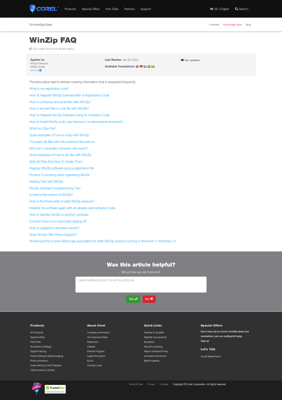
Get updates (190, 60)
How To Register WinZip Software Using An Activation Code (69, 115)
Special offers (37, 337)
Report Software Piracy (156, 351)
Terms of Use (136, 384)
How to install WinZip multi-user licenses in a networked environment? (76, 121)
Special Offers (91, 9)
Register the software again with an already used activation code (72, 208)
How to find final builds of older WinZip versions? (61, 201)
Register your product (155, 337)
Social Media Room (211, 356)
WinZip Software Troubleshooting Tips (54, 188)
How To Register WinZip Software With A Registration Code (69, 95)
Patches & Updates (154, 332)
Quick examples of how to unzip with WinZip (59, 135)
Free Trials (112, 9)
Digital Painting (38, 351)
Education (149, 341)
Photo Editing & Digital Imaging (46, 356)
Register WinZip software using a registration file (61, 168)
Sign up (205, 340)
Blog (248, 24)
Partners (129, 9)
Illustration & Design (41, 346)
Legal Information (96, 356)
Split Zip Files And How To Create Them (55, 161)
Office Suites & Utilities (42, 370)
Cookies (164, 384)
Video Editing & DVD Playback (45, 365)
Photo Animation (39, 360)
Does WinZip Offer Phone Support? (53, 234)
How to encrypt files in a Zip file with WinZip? (59, 108)
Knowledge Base (232, 24)
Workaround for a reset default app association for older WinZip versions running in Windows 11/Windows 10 (102, 241)
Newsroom (93, 341)
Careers (91, 346)
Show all (36, 70)
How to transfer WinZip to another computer (59, 214)
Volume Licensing (153, 346)
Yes (133, 299)
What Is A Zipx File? (42, 128)
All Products (36, 332)
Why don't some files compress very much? (58, 148)
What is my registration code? (49, 88)
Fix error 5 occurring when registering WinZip (59, 175)
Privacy (151, 384)
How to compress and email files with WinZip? (60, 102)
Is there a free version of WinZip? (51, 194)
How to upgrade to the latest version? (54, 228)
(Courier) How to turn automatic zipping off (57, 221)
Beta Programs (151, 360)
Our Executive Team (97, 337)
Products (70, 9)
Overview (214, 24)
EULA (90, 360)
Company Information (98, 332)
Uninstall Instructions (155, 356)
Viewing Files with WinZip (46, 181)
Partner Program (95, 351)
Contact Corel (94, 365)
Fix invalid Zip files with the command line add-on (62, 141)
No (149, 299)
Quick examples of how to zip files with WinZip (60, 155)
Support (146, 9)
